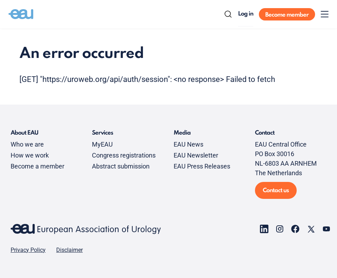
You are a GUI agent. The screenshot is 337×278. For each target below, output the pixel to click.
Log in (245, 14)
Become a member (37, 166)
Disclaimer (69, 250)
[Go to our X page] (311, 229)
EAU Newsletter (196, 155)
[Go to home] (20, 14)
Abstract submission (121, 166)
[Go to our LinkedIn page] (264, 229)
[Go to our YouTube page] (326, 229)
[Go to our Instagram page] (279, 229)
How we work (30, 155)
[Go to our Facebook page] (295, 229)
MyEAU (102, 144)
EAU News (188, 144)
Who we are (27, 144)
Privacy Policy (28, 250)
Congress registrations (124, 155)
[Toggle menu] (325, 14)
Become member (287, 15)
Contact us (276, 191)
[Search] (228, 14)
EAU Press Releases (202, 166)
